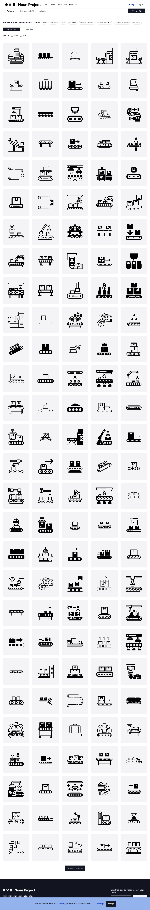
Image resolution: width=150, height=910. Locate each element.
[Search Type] (11, 11)
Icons (52, 5)
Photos (59, 5)
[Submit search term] (136, 11)
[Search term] (73, 11)
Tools (71, 5)
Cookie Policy (61, 906)
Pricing (131, 5)
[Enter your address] (121, 895)
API (65, 5)
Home (46, 5)
